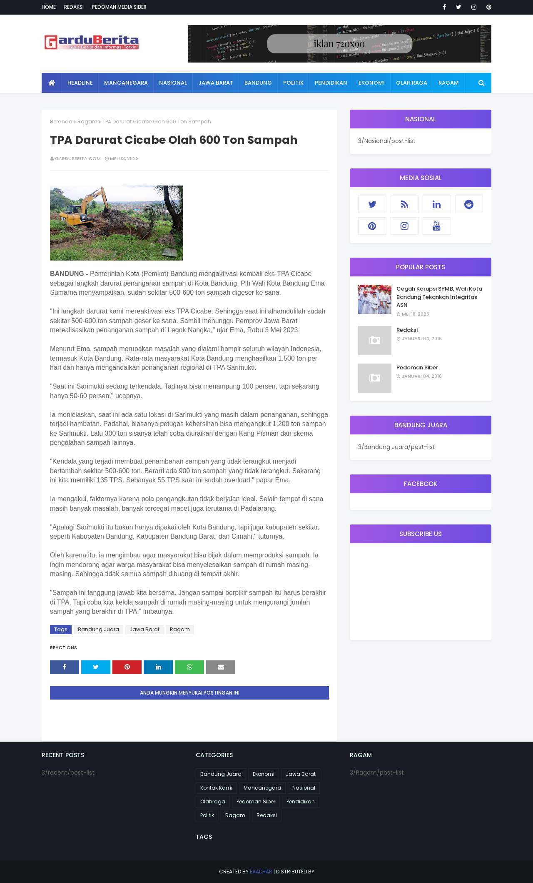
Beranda (61, 121)
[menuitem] (52, 83)
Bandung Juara (98, 629)
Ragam (87, 121)
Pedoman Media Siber (119, 6)
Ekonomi (263, 774)
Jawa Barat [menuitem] (215, 83)
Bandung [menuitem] (258, 83)
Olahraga (212, 801)
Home (49, 6)
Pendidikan (300, 801)
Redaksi (74, 6)
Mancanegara (262, 787)
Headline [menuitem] (80, 83)
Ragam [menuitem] (448, 83)
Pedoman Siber (417, 367)
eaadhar (261, 871)
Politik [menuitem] (293, 83)
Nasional (303, 787)
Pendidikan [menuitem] (331, 83)
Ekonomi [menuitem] (372, 83)
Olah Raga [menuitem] (411, 83)
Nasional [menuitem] (173, 83)
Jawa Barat (144, 629)
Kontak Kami (216, 787)
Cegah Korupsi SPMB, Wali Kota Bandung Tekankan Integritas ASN (439, 297)
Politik (207, 815)
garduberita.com (78, 158)
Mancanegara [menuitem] (126, 83)
